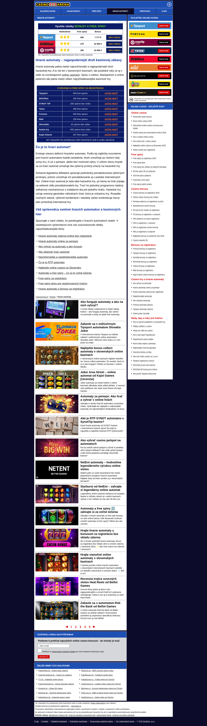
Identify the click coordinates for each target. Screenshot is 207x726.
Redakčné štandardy (59, 721)
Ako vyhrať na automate (142, 283)
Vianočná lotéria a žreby (142, 352)
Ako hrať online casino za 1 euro (145, 356)
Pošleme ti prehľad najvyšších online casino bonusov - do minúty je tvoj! (79, 640)
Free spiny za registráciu (52, 278)
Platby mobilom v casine (142, 326)
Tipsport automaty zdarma (143, 309)
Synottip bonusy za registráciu (144, 257)
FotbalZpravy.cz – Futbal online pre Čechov (97, 680)
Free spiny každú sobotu (142, 184)
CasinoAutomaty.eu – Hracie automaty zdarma (56, 684)
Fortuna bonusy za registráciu (144, 249)
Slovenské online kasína (142, 117)
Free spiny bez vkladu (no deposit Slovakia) (149, 167)
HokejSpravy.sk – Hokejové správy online (54, 697)
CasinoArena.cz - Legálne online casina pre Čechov (101, 684)
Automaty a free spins (141, 180)
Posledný (94, 626)
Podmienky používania (78, 721)
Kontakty (45, 721)
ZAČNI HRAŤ (111, 124)
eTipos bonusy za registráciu (144, 266)
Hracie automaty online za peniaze (58, 241)
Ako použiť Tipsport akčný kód (144, 374)
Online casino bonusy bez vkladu (145, 197)
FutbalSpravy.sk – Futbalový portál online (97, 675)
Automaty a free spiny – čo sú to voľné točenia (64, 273)
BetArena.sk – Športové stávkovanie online (54, 693)
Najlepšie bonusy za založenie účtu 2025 (148, 236)
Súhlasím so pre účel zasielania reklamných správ (73, 652)
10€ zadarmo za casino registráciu (146, 219)
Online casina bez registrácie (144, 150)
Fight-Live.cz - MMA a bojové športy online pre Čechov (102, 693)
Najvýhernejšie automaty (142, 296)
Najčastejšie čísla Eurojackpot (144, 348)
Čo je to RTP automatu (51, 262)
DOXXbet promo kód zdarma (144, 365)
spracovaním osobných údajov (63, 652)
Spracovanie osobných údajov (101, 721)
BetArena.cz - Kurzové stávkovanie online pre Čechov (101, 688)
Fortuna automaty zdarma (143, 305)
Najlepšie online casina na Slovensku (59, 267)
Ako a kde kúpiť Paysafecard (144, 335)
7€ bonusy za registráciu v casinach (146, 214)
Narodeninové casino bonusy (144, 206)
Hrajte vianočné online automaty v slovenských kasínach (97, 558)
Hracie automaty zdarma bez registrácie (148, 292)
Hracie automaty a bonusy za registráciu (61, 288)
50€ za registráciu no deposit (144, 232)
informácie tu (76, 706)
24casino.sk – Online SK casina (50, 688)
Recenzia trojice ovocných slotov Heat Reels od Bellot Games (99, 582)
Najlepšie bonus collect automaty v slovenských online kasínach (101, 351)
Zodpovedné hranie (103, 715)
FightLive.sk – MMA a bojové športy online (97, 671)
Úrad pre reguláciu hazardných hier (82, 715)
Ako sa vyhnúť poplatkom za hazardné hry (149, 322)
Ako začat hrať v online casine (144, 141)
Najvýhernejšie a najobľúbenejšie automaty (63, 257)
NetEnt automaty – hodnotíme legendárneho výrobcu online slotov (100, 466)
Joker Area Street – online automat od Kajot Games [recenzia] (98, 376)
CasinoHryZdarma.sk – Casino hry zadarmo (55, 675)
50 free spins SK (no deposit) (144, 171)
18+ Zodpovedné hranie (125, 721)
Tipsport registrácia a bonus (143, 361)
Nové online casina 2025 (142, 121)
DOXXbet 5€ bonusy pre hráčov (145, 369)
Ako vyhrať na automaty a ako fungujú (60, 246)
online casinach (71, 74)
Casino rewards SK (140, 240)
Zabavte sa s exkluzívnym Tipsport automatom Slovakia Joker (100, 327)
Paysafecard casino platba (143, 339)
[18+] (169, 4)
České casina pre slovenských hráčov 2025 (149, 133)
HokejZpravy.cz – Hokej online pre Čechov (97, 697)
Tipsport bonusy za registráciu (144, 253)
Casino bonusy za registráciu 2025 (146, 193)
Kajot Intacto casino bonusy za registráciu (149, 275)
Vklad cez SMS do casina (143, 331)
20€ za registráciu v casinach (144, 223)
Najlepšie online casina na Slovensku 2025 (149, 146)
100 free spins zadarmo (142, 176)
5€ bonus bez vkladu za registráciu (146, 210)
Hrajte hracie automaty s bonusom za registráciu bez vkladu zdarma (99, 534)
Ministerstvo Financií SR (58, 715)
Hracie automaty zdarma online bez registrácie (65, 236)
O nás (36, 721)
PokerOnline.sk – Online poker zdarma (53, 671)
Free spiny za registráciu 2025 (144, 158)
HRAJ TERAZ (114, 37)
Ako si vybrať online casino (143, 137)
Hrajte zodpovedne (98, 703)
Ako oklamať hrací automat (53, 251)
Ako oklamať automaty (141, 301)
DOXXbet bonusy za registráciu (145, 262)
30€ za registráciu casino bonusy (145, 227)
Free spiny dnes (139, 163)
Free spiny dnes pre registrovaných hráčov (62, 283)
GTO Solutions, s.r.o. (147, 721)
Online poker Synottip (141, 313)
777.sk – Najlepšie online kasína (50, 680)
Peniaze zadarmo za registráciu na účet (148, 201)
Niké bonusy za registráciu (143, 270)
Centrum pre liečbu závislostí (123, 715)
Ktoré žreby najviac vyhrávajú (144, 344)
